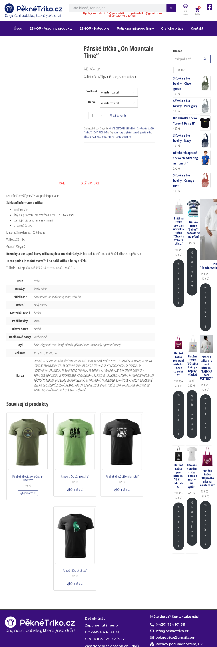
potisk (98, 136)
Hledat (177, 51)
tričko (104, 136)
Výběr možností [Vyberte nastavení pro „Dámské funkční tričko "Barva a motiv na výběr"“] (192, 521)
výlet (114, 136)
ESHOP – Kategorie (94, 28)
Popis (62, 183)
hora (116, 132)
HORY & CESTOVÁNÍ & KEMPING (122, 128)
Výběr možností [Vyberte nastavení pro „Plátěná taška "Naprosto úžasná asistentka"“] (205, 524)
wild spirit (126, 136)
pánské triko (89, 136)
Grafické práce (172, 28)
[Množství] (93, 115)
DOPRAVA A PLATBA (102, 580)
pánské (136, 132)
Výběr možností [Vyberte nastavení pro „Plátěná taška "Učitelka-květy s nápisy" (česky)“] (192, 414)
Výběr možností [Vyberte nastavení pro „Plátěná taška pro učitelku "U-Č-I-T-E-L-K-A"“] (179, 526)
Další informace (90, 183)
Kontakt (197, 28)
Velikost (92, 91)
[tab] (65, 183)
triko (109, 136)
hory (121, 132)
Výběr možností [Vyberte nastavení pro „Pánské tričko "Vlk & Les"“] (138, 475)
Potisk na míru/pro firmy (135, 28)
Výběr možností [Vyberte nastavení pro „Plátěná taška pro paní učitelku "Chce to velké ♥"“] (179, 414)
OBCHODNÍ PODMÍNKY (105, 587)
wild (119, 136)
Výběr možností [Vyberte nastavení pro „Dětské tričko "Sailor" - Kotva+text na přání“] (192, 271)
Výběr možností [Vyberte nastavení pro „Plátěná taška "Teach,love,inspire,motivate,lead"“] (205, 307)
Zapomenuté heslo (101, 573)
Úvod (18, 28)
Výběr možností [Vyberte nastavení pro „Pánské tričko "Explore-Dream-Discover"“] (23, 479)
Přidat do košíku (118, 115)
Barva (92, 102)
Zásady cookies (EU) (101, 601)
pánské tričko (145, 132)
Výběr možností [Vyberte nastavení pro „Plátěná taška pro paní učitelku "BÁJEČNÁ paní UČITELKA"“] (205, 418)
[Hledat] (205, 59)
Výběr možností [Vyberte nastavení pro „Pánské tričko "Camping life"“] (61, 475)
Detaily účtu (95, 567)
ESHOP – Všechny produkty (50, 28)
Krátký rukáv (141, 128)
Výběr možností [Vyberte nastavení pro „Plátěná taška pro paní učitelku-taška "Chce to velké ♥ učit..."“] (179, 283)
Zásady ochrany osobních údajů (112, 594)
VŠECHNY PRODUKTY (99, 132)
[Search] (171, 8)
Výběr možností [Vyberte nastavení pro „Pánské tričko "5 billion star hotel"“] (100, 479)
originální (128, 132)
